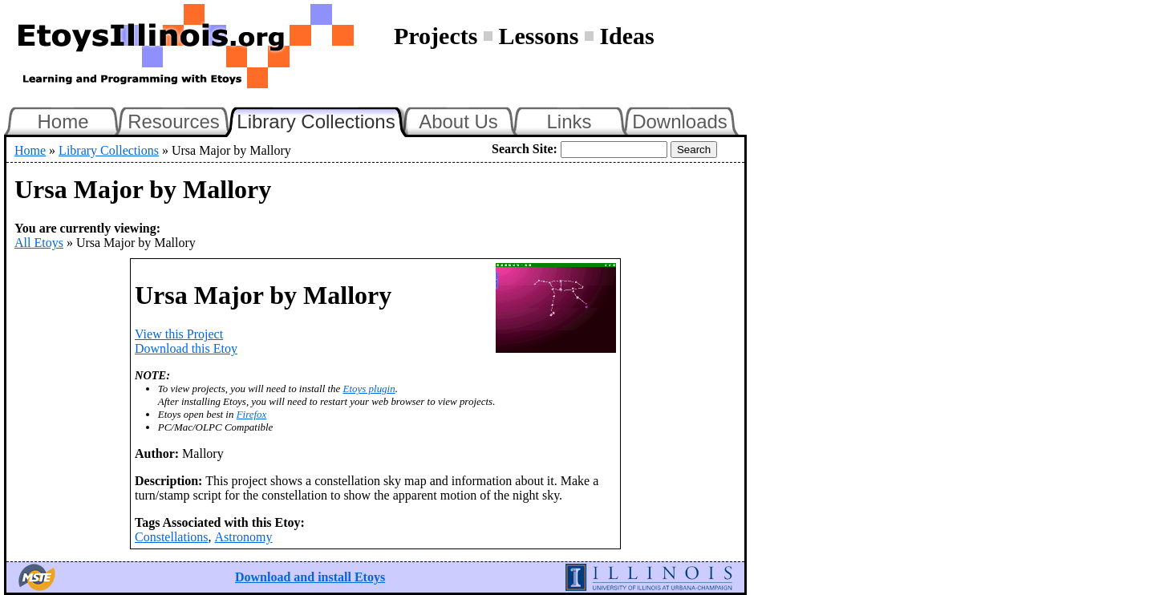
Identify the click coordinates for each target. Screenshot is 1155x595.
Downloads (679, 121)
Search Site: (524, 149)
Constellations (172, 537)
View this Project (179, 334)
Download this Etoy (186, 348)
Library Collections (322, 119)
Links (568, 121)
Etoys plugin (369, 388)
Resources (174, 121)
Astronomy (244, 537)
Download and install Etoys (310, 577)
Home (62, 121)
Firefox (252, 414)
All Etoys (38, 242)
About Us (458, 121)
